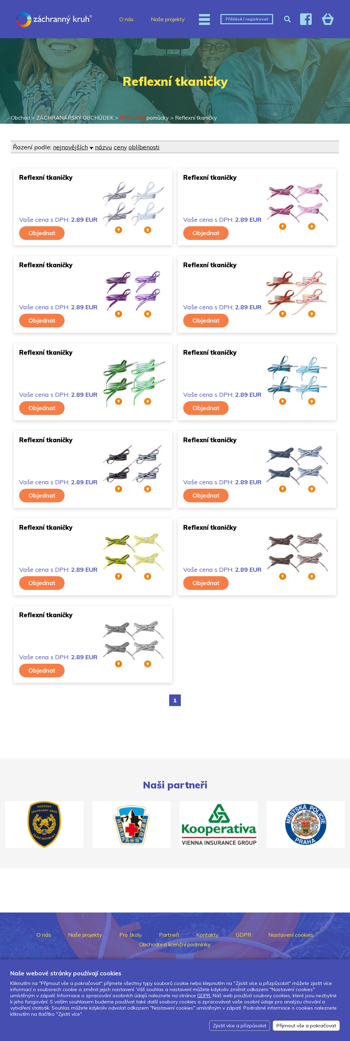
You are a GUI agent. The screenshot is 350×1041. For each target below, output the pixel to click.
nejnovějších (70, 147)
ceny (120, 147)
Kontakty (207, 934)
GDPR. (204, 995)
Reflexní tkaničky (196, 117)
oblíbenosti (144, 147)
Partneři (169, 934)
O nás (126, 19)
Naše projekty (168, 19)
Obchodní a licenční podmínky (175, 944)
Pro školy (130, 934)
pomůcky (144, 117)
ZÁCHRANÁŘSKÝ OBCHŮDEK (74, 117)
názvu (103, 147)
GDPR (243, 934)
